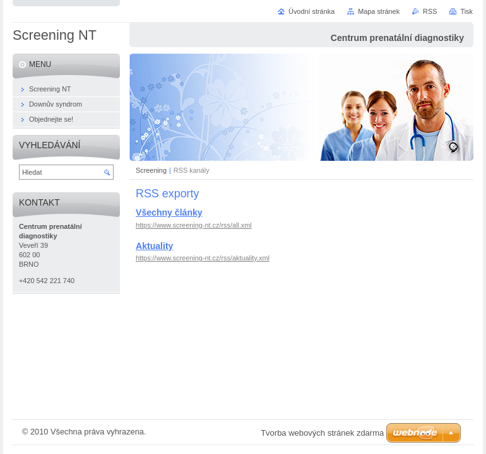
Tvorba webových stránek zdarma (322, 433)
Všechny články (169, 212)
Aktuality (154, 246)
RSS (430, 11)
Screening (151, 170)
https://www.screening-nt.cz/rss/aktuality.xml (203, 258)
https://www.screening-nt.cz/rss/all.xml (194, 225)
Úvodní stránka (311, 11)
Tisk (466, 11)
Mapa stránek (379, 11)
